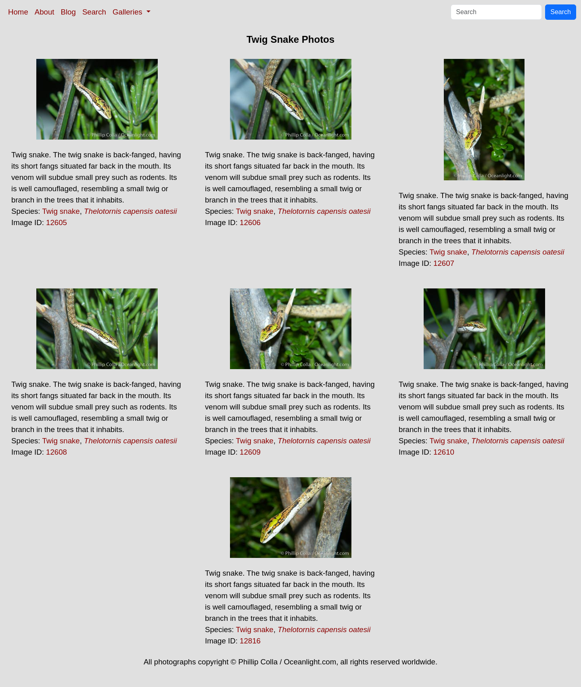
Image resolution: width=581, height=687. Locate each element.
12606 (250, 222)
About (44, 12)
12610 (443, 452)
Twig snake (60, 211)
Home (18, 12)
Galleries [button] (128, 12)
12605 (56, 222)
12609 (250, 452)
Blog (68, 12)
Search (94, 12)
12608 (56, 452)
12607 (443, 263)
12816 (250, 641)
